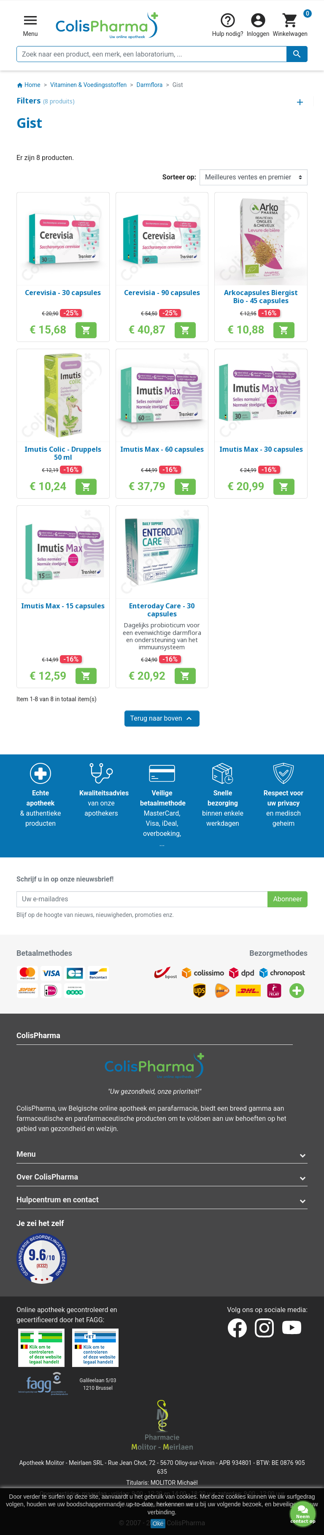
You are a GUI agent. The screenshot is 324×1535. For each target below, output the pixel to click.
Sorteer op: (179, 177)
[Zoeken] (162, 54)
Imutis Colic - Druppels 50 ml (62, 453)
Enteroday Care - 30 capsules (161, 609)
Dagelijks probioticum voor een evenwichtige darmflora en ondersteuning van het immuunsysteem (162, 636)
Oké (158, 1523)
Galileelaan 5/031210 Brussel (98, 1384)
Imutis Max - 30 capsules (261, 449)
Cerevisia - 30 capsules (63, 292)
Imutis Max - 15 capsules (63, 605)
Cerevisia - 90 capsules (162, 292)
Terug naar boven (162, 718)
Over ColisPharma (47, 1176)
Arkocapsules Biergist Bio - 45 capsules (261, 296)
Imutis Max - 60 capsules (162, 449)
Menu (26, 1154)
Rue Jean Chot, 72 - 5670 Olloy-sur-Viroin (161, 1462)
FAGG (94, 1320)
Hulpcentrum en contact (57, 1199)
